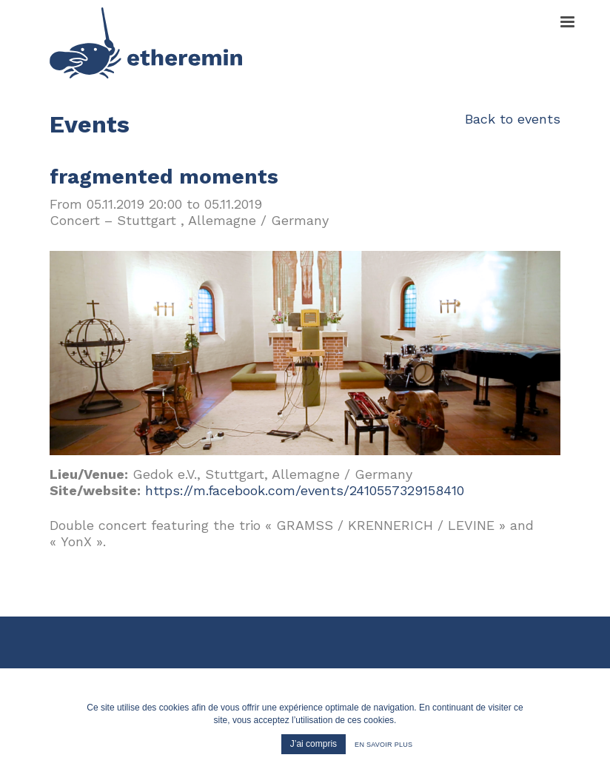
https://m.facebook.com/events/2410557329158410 (304, 490)
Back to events (512, 119)
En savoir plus (383, 744)
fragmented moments (164, 176)
